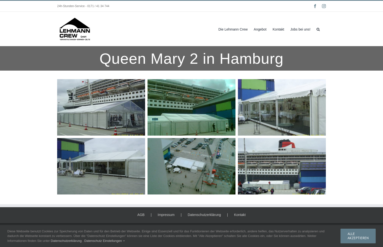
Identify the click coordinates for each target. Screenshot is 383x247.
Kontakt (239, 215)
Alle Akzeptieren (358, 236)
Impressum (166, 215)
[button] (318, 29)
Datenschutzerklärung (204, 215)
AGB (141, 215)
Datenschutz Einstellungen (104, 241)
